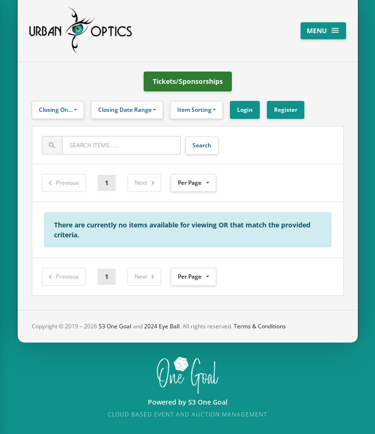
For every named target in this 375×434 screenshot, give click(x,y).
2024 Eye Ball (162, 326)
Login (245, 110)
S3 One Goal (115, 326)
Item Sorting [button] (194, 110)
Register (285, 110)
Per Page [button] (189, 183)
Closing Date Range (125, 110)
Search (201, 145)
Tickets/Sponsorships (188, 81)
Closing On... (56, 110)
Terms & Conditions (260, 326)
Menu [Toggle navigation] (323, 30)
